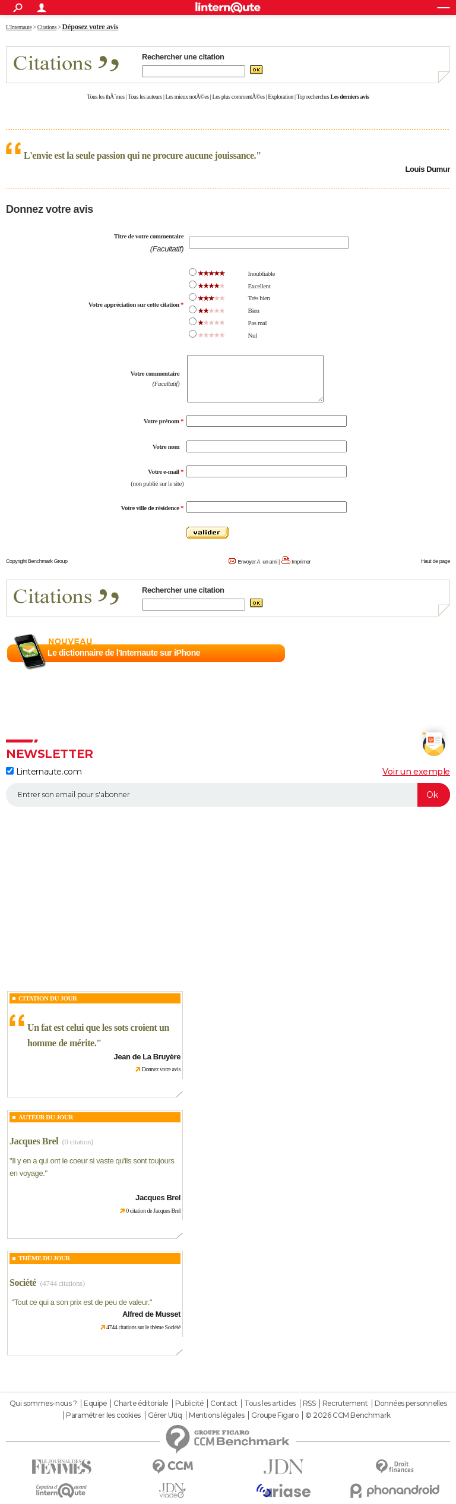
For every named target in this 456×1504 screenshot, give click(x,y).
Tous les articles (270, 1403)
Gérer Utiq (165, 1415)
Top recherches (313, 96)
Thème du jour (44, 1257)
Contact (223, 1403)
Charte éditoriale (140, 1403)
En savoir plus (424, 653)
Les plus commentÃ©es (239, 96)
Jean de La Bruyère (147, 1056)
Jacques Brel (34, 1141)
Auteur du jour (45, 1117)
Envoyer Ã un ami (257, 562)
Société (23, 1283)
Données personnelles (411, 1403)
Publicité (189, 1403)
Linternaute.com (43, 771)
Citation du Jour (47, 998)
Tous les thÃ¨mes (106, 96)
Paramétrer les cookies (103, 1415)
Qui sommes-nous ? (43, 1403)
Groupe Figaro (275, 1415)
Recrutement (345, 1403)
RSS (309, 1403)
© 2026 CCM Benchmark (348, 1415)
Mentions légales (216, 1415)
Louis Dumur (427, 169)
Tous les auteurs (145, 96)
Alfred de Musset (151, 1314)
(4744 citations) (62, 1283)
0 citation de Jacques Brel (153, 1210)
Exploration (280, 96)
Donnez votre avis (160, 1069)
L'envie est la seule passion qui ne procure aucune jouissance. (140, 155)
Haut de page (435, 561)
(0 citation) (77, 1141)
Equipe (95, 1403)
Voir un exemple (416, 771)
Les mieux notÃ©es (187, 96)
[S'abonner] (228, 795)
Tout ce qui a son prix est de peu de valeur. (82, 1302)
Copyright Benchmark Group (37, 561)
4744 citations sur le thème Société (143, 1327)
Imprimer (301, 562)
